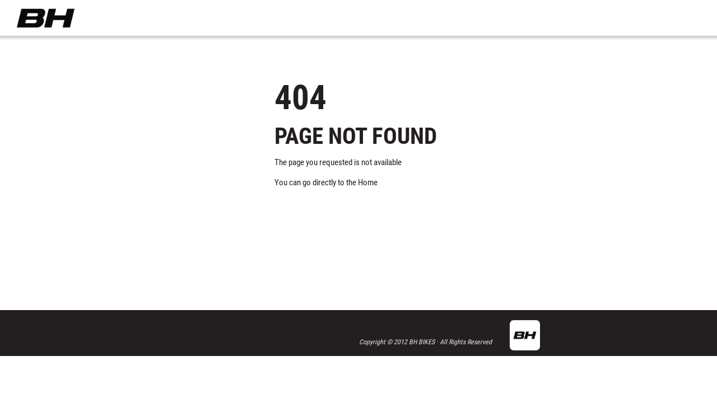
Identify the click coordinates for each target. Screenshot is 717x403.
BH (46, 18)
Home (368, 182)
